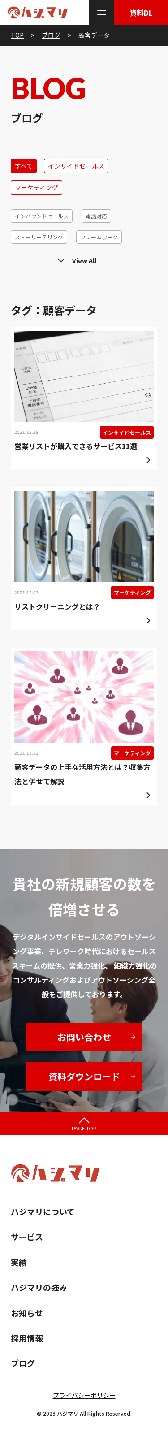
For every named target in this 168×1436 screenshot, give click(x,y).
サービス (27, 1236)
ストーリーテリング (39, 237)
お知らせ (27, 1313)
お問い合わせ (84, 1036)
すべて (24, 165)
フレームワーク (99, 237)
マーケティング (36, 187)
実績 (19, 1262)
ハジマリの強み (39, 1287)
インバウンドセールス (42, 216)
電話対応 (96, 216)
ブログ (23, 1363)
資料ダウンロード (84, 1076)
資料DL (141, 12)
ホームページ (123, 258)
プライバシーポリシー (84, 1395)
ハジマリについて (43, 1211)
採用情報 (27, 1338)
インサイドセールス (76, 165)
